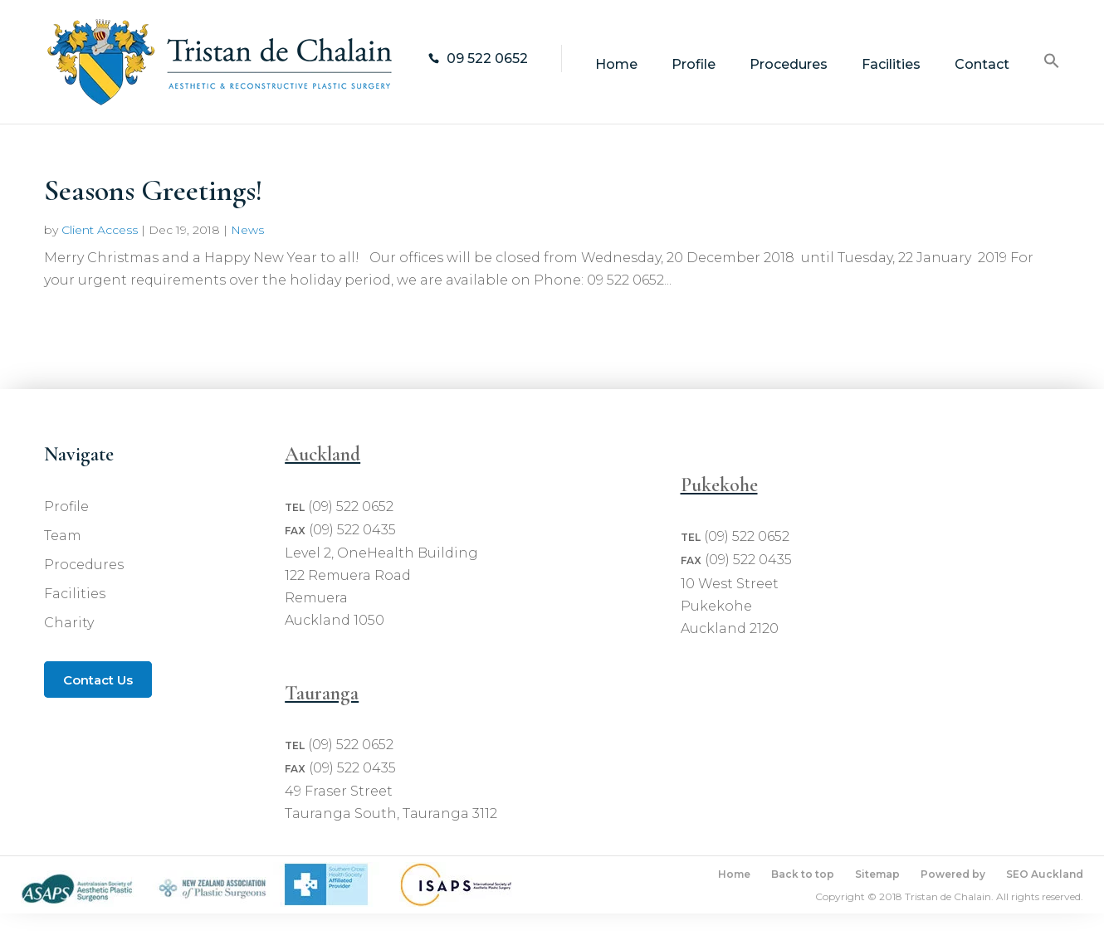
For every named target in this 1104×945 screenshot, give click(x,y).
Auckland (322, 454)
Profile (694, 65)
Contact (982, 65)
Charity (69, 623)
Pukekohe (719, 485)
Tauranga (322, 693)
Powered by (953, 874)
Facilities (891, 65)
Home (616, 65)
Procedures (789, 65)
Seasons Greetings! (153, 190)
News (247, 229)
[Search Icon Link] (1051, 88)
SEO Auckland (1044, 874)
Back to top (802, 874)
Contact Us (98, 680)
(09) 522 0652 (350, 506)
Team (62, 535)
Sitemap (877, 874)
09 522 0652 (487, 58)
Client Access (99, 229)
